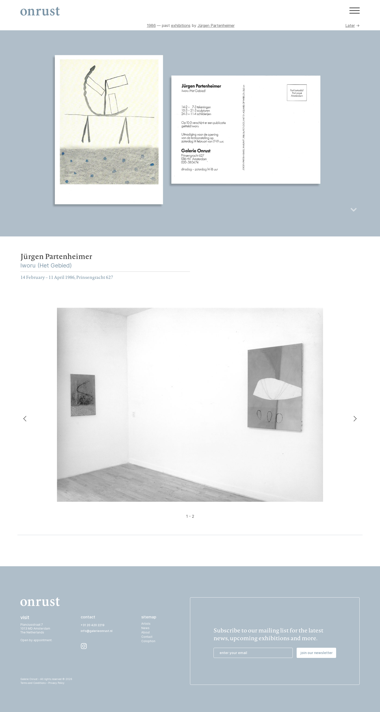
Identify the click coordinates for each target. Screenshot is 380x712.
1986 (151, 25)
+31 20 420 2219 (92, 625)
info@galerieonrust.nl (96, 631)
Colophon (148, 641)
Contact (146, 637)
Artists (145, 623)
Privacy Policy (56, 682)
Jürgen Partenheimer (216, 25)
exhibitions (180, 25)
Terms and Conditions (33, 682)
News (145, 628)
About (145, 632)
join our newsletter (316, 653)
